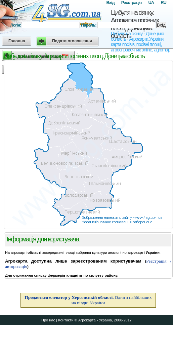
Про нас (48, 320)
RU (163, 2)
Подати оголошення (72, 41)
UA (151, 2)
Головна (16, 41)
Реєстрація (131, 2)
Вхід (110, 2)
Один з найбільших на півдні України (88, 300)
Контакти (66, 320)
